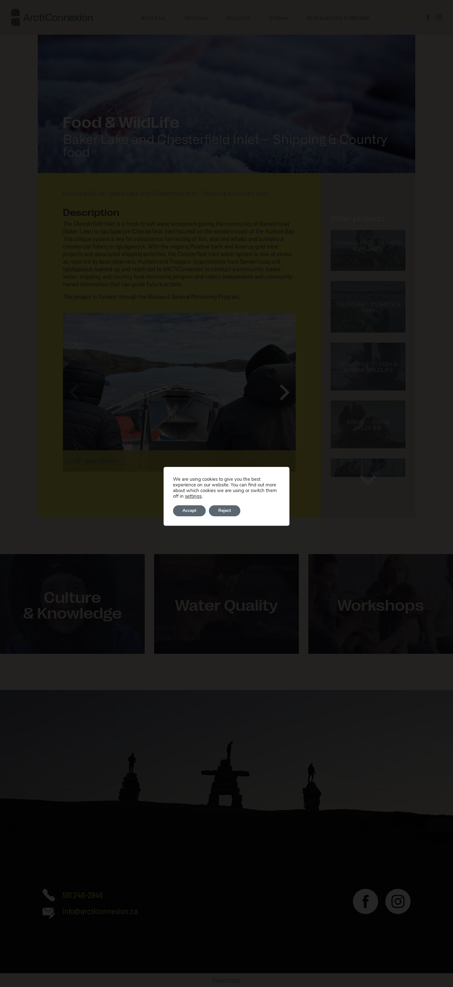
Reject (224, 511)
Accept (189, 511)
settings (193, 496)
